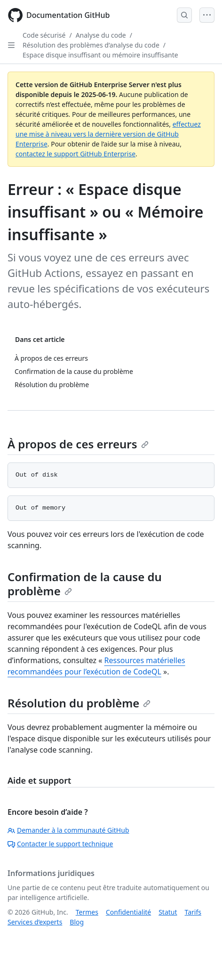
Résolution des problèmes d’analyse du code (91, 45)
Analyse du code (101, 35)
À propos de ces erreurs (78, 444)
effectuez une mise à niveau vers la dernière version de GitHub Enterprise (108, 134)
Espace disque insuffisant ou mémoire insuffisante (100, 54)
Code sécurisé (44, 35)
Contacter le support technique (60, 843)
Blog (77, 921)
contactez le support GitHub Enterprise (75, 153)
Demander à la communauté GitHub (68, 830)
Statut (168, 912)
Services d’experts (35, 921)
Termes (87, 912)
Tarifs (193, 912)
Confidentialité (128, 912)
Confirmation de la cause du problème (85, 584)
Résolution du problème (79, 703)
